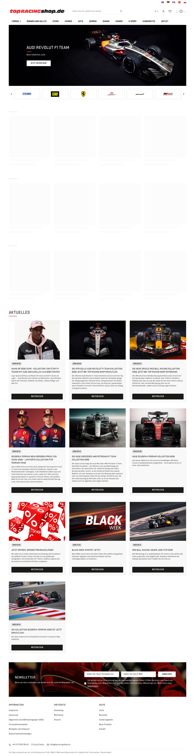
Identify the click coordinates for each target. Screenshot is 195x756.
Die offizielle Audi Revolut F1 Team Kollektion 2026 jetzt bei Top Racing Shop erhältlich (97, 370)
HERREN (93, 21)
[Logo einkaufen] (37, 11)
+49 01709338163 (20, 745)
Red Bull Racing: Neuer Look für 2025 (152, 549)
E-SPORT (133, 21)
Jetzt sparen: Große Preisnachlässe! (32, 549)
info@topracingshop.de (60, 745)
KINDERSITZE (149, 21)
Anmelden (167, 674)
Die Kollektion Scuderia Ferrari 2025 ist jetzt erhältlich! (36, 631)
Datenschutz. (93, 686)
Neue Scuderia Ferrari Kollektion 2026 (153, 456)
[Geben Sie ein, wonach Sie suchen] (97, 11)
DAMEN (106, 21)
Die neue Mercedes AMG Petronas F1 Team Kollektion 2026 (94, 458)
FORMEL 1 (16, 21)
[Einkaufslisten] (170, 11)
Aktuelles (19, 312)
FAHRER (68, 21)
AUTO (80, 21)
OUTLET (164, 21)
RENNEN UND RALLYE (36, 21)
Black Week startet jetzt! (86, 549)
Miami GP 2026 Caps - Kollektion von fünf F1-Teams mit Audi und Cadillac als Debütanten (35, 370)
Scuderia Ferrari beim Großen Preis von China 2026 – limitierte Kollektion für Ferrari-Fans (34, 459)
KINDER (119, 21)
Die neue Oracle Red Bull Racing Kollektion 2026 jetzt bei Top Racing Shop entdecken (156, 370)
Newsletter (25, 677)
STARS (56, 21)
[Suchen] (121, 11)
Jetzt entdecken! (39, 63)
